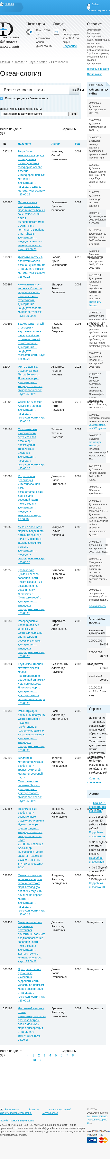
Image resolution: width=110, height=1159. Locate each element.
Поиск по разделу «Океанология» (24, 98)
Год (77, 143)
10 (34, 1060)
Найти (75, 90)
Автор (55, 143)
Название (24, 143)
